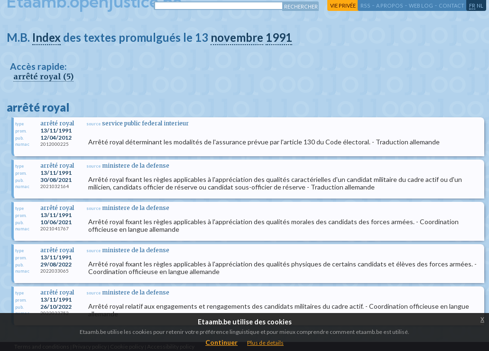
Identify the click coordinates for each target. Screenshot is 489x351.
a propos (389, 5)
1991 (279, 37)
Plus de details (265, 342)
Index (46, 37)
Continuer (221, 342)
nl (480, 5)
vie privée (343, 5)
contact (451, 5)
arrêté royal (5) (43, 76)
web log (421, 5)
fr (472, 5)
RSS (365, 5)
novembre (237, 37)
